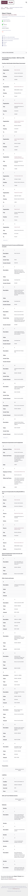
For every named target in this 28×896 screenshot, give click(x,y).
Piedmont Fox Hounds (18, 192)
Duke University (17, 449)
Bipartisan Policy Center (18, 103)
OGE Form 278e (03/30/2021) (9, 37)
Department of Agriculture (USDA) (16, 7)
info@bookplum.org (12, 879)
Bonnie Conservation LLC (19, 86)
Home (2, 7)
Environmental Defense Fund (19, 471)
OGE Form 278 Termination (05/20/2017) (11, 38)
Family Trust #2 (17, 227)
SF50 (5, 43)
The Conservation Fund (18, 175)
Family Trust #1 (17, 209)
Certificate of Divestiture (8, 40)
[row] (14, 73)
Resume (5, 42)
